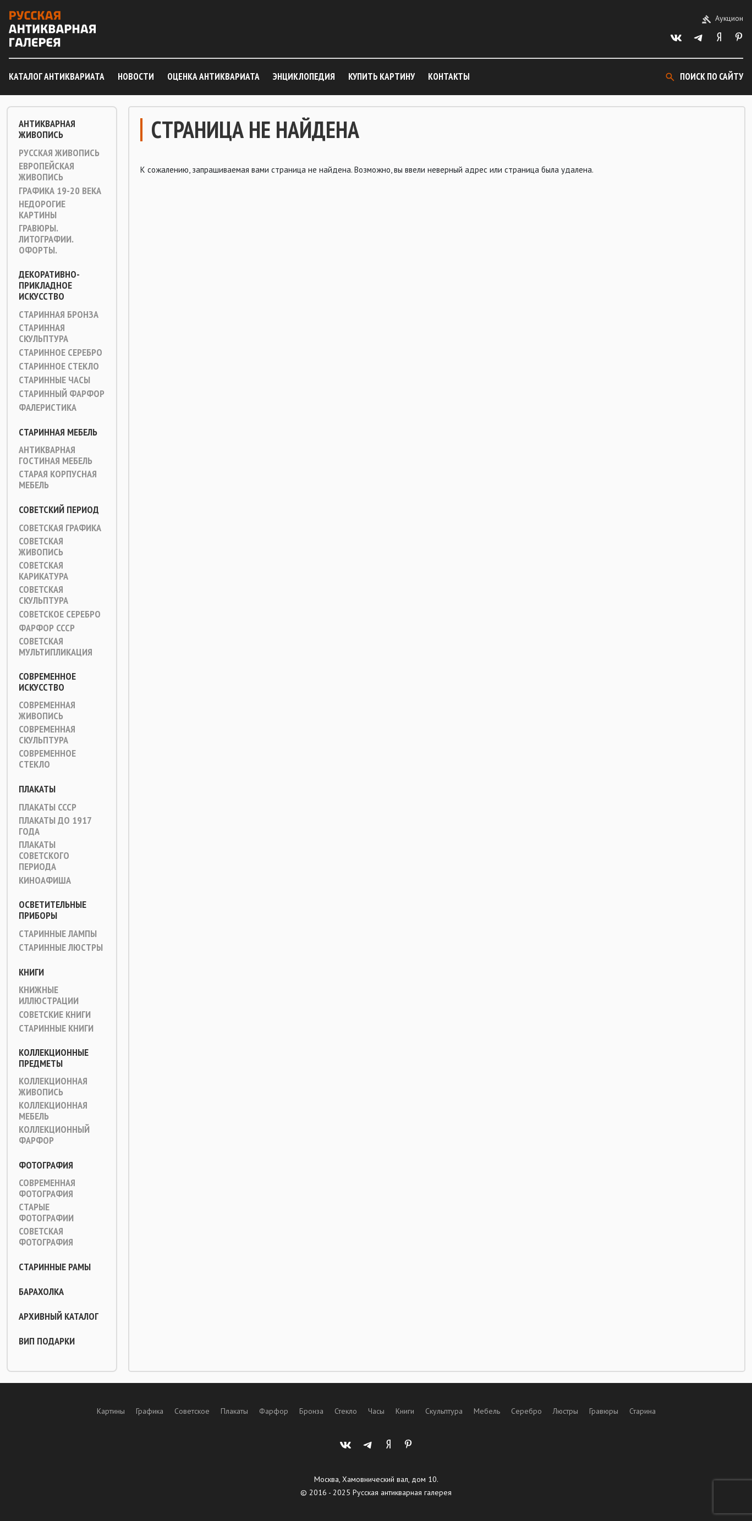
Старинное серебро (60, 352)
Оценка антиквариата (213, 76)
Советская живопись (41, 547)
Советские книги (55, 1014)
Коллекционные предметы (54, 1058)
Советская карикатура (43, 571)
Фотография (46, 1165)
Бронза (311, 1411)
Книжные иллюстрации (49, 995)
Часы (376, 1411)
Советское (192, 1411)
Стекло (345, 1411)
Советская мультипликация (55, 647)
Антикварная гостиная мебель (55, 455)
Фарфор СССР (47, 627)
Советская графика (60, 527)
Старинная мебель (58, 432)
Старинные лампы (58, 933)
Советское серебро (60, 614)
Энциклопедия (304, 76)
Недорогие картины (42, 210)
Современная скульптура (47, 735)
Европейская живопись (46, 172)
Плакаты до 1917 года (55, 826)
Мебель (487, 1411)
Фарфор (273, 1411)
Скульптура (444, 1411)
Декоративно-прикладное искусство (49, 285)
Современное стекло (47, 759)
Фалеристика (47, 407)
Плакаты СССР (47, 807)
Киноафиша (45, 880)
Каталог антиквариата (57, 76)
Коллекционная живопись (53, 1087)
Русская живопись (59, 152)
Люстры (565, 1411)
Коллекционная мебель (53, 1111)
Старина (642, 1411)
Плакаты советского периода (44, 855)
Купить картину (381, 76)
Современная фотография (47, 1188)
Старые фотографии (46, 1213)
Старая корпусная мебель (58, 480)
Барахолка (41, 1291)
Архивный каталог (58, 1316)
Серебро (526, 1411)
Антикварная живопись (47, 129)
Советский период (59, 509)
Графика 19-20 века (60, 190)
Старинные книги (56, 1028)
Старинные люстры (61, 947)
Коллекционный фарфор (54, 1135)
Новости (136, 76)
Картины (111, 1411)
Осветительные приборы (52, 910)
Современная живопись (47, 710)
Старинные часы (54, 379)
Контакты (449, 76)
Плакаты (37, 789)
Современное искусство (47, 682)
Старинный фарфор (62, 393)
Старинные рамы (55, 1266)
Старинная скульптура (43, 333)
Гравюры (603, 1411)
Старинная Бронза (58, 314)
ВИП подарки (47, 1341)
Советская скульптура (43, 595)
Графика (149, 1411)
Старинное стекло (59, 366)
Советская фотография (46, 1237)
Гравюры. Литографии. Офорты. (46, 239)
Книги (31, 972)
